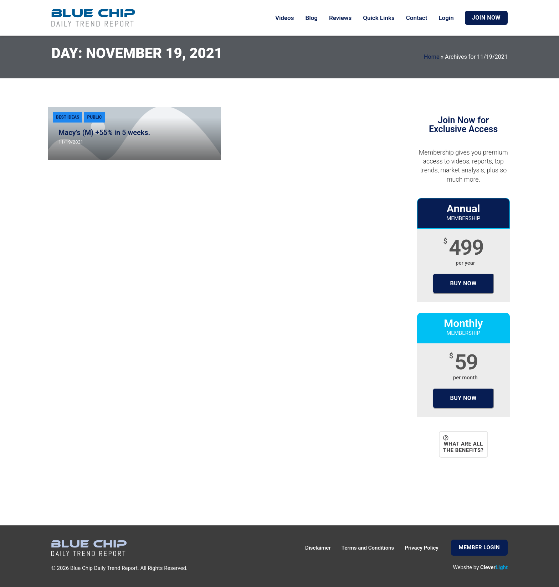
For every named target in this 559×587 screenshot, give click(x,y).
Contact (416, 17)
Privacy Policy (421, 548)
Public (94, 117)
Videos (284, 17)
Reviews (340, 17)
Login (446, 17)
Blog (311, 17)
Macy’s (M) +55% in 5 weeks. (104, 132)
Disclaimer (318, 548)
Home (431, 56)
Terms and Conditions (368, 548)
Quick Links (379, 17)
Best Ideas (67, 117)
